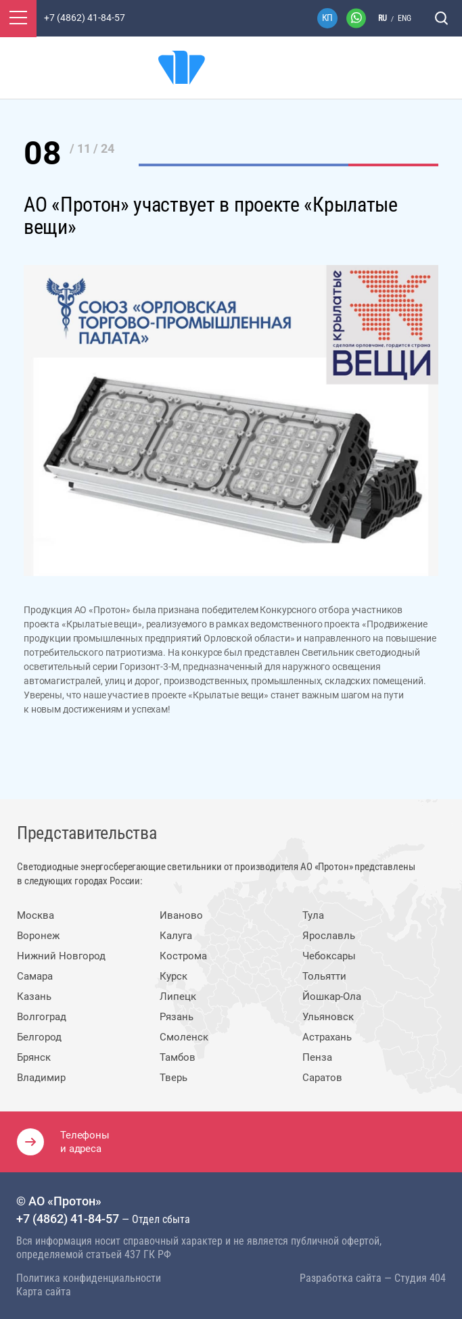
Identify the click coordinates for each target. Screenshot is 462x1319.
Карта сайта (43, 1291)
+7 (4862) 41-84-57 (67, 1219)
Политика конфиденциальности (88, 1278)
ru (382, 18)
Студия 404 (420, 1278)
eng (404, 18)
